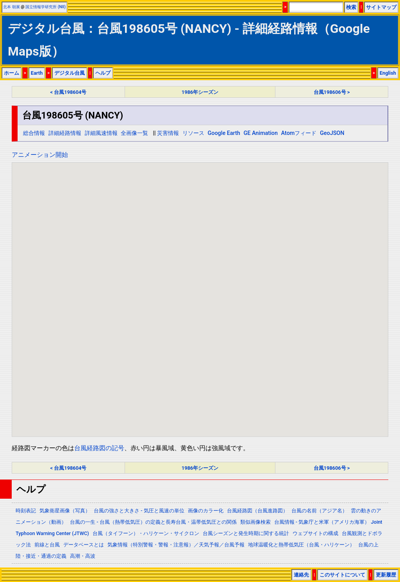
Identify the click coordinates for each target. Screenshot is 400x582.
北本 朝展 (11, 6)
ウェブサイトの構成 (315, 533)
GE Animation (260, 133)
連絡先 (301, 575)
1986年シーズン (200, 92)
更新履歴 (386, 575)
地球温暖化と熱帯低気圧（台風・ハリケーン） (301, 545)
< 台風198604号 (68, 92)
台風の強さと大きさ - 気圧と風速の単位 (139, 511)
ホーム (11, 73)
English (388, 73)
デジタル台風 (69, 73)
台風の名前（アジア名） (319, 511)
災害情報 (168, 133)
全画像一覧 (134, 133)
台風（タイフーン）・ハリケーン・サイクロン (146, 533)
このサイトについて (342, 575)
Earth (37, 73)
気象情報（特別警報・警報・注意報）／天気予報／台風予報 (176, 545)
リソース (193, 133)
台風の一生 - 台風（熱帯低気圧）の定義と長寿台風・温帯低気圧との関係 (153, 522)
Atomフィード (299, 133)
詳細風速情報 (101, 133)
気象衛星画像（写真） (64, 511)
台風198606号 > (332, 92)
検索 (351, 7)
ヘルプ (103, 73)
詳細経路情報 (64, 133)
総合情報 (34, 133)
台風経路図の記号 (99, 448)
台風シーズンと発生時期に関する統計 (246, 533)
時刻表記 (26, 511)
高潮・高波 (82, 556)
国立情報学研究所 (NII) (45, 6)
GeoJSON (332, 133)
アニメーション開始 (40, 154)
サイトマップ (381, 7)
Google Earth (223, 133)
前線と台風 (47, 545)
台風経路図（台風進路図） (257, 511)
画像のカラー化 (205, 511)
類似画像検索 (255, 522)
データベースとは (83, 545)
